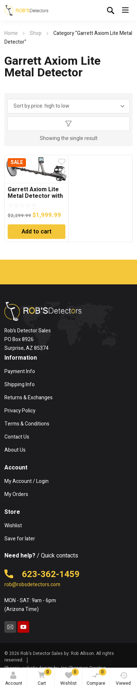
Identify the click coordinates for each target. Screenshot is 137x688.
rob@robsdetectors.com (32, 584)
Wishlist (69, 677)
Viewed (123, 679)
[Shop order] (68, 106)
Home (11, 33)
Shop (36, 33)
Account (13, 679)
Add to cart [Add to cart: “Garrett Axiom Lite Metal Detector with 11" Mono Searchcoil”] (37, 231)
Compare (96, 677)
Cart (43, 678)
